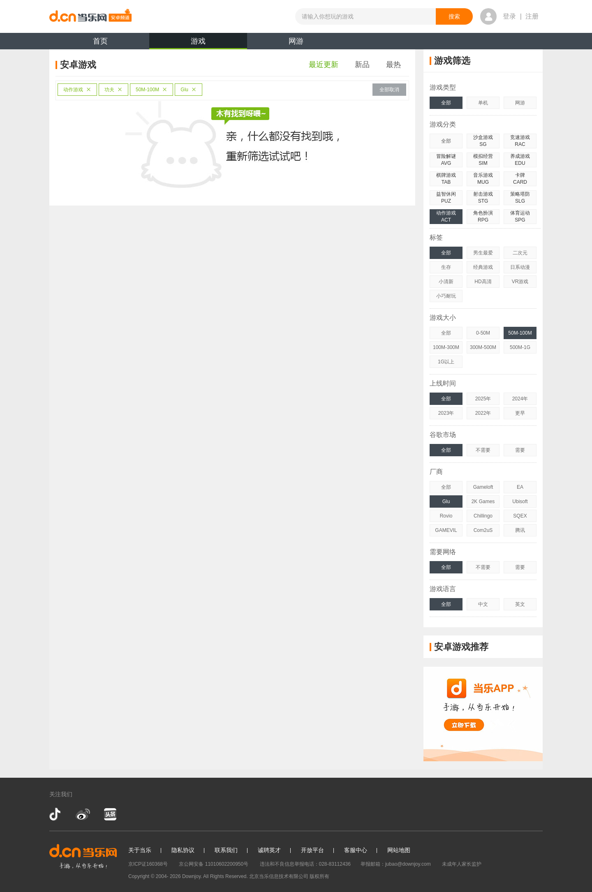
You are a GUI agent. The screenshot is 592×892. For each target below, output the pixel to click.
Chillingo (483, 516)
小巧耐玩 (446, 296)
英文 (520, 604)
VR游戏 (520, 281)
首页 (100, 41)
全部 (446, 103)
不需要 (483, 450)
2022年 (483, 413)
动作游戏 (77, 89)
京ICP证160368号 (148, 864)
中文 (483, 604)
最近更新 (323, 64)
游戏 (198, 43)
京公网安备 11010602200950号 (213, 864)
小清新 (446, 281)
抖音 (55, 814)
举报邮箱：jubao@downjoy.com (396, 864)
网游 (296, 41)
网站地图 (398, 850)
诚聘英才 (269, 850)
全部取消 (389, 89)
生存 (446, 267)
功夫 (113, 89)
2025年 (483, 399)
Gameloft (483, 487)
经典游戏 (483, 267)
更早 (520, 413)
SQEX (520, 516)
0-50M (483, 333)
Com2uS (483, 530)
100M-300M (446, 347)
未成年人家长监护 (461, 864)
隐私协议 (182, 850)
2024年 (520, 399)
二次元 (520, 253)
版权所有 (319, 876)
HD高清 (482, 281)
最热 (393, 64)
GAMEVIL (446, 530)
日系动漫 (520, 267)
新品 (362, 64)
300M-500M (483, 347)
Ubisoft (519, 501)
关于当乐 (139, 850)
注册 (532, 16)
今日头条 (109, 814)
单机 (483, 103)
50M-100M (151, 89)
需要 (520, 450)
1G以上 (446, 362)
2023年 (446, 413)
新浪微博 (83, 814)
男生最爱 (483, 253)
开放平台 (312, 850)
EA (520, 487)
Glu (188, 89)
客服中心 (355, 850)
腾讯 (520, 530)
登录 (509, 16)
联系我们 (226, 850)
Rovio (446, 516)
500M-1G (520, 347)
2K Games (483, 501)
